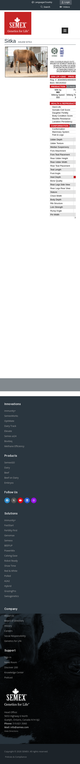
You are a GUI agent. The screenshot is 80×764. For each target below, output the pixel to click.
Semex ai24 (10, 436)
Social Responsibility (15, 635)
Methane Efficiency (14, 446)
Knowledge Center (14, 672)
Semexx (8, 540)
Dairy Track (10, 426)
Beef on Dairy (11, 477)
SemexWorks (11, 415)
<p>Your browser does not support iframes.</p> (40, 194)
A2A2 (7, 580)
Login (66, 2)
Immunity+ (10, 410)
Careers (8, 630)
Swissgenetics (11, 596)
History (8, 625)
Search (45, 7)
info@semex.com (19, 727)
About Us (9, 615)
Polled (7, 575)
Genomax (9, 535)
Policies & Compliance (16, 756)
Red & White (10, 570)
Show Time (10, 565)
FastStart (9, 525)
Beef (6, 472)
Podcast (8, 677)
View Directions (11, 731)
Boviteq (8, 441)
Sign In (8, 657)
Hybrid (8, 586)
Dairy (7, 467)
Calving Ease (11, 555)
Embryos (9, 482)
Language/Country (42, 2)
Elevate (8, 431)
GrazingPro (10, 591)
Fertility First (10, 530)
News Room (10, 662)
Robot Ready (11, 560)
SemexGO (9, 462)
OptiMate (9, 420)
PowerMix (9, 550)
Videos (65, 7)
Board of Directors (14, 620)
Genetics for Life (13, 640)
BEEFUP (8, 545)
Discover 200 (11, 667)
